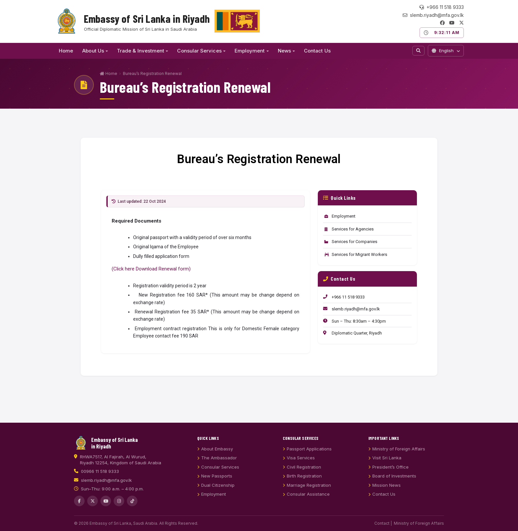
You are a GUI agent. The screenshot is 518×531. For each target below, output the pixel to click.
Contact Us (317, 51)
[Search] (418, 50)
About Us (95, 51)
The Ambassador (217, 466)
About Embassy (215, 457)
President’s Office (388, 475)
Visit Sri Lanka (384, 466)
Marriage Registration (307, 493)
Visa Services (299, 466)
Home (66, 51)
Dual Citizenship (216, 493)
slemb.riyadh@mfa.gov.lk (433, 15)
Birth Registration (302, 484)
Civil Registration (302, 475)
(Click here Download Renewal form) (151, 269)
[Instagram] (119, 509)
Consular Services (201, 51)
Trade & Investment (142, 51)
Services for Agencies (349, 229)
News (286, 51)
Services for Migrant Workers (355, 254)
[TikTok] (132, 509)
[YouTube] (452, 22)
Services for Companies (350, 241)
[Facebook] (442, 22)
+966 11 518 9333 (441, 7)
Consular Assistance (306, 502)
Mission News (384, 493)
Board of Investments (392, 484)
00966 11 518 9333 (100, 479)
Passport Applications (307, 457)
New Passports (214, 484)
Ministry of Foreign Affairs (396, 457)
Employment (252, 51)
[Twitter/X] (461, 22)
